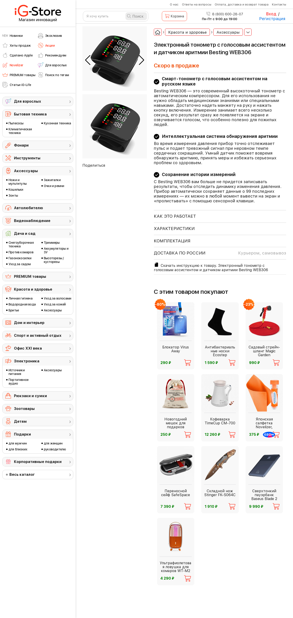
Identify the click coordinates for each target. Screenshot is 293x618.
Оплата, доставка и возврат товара (242, 4)
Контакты (279, 4)
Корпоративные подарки (38, 462)
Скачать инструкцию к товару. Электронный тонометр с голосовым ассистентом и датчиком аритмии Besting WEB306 (211, 267)
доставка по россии (220, 253)
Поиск (138, 16)
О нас (174, 4)
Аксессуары (26, 171)
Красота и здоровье (33, 289)
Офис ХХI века (28, 348)
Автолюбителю (28, 208)
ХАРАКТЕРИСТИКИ (174, 228)
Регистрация (272, 18)
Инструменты (27, 158)
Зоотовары (24, 409)
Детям (20, 421)
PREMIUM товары (30, 276)
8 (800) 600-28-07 (224, 14)
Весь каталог (22, 474)
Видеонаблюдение (32, 221)
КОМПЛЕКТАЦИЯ (172, 240)
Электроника (26, 361)
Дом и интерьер (29, 323)
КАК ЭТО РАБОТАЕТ (175, 216)
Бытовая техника (30, 114)
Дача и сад (24, 233)
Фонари (21, 145)
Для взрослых (27, 101)
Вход (271, 13)
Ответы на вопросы (196, 4)
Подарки (22, 434)
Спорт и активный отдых (37, 335)
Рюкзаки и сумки (30, 396)
